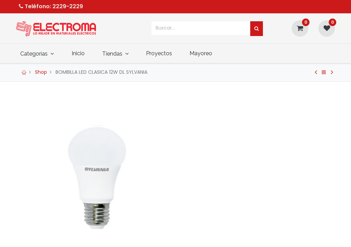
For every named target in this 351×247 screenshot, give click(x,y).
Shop (41, 72)
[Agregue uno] (218, 210)
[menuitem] (82, 53)
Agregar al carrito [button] (219, 229)
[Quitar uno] (188, 210)
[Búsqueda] (256, 28)
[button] (270, 229)
